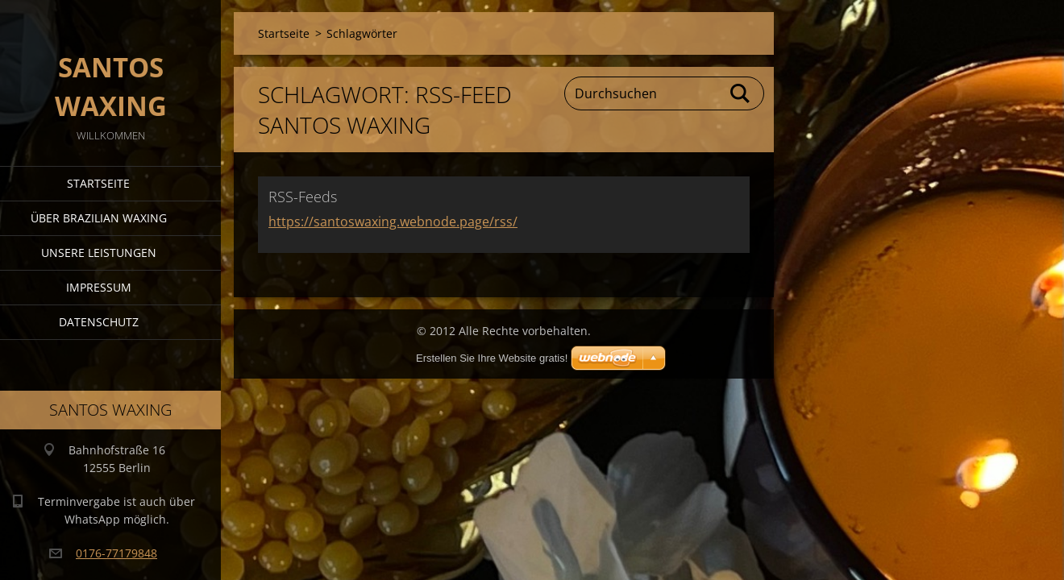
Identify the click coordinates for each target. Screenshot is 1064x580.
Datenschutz (99, 321)
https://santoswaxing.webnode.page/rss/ (392, 221)
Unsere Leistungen (98, 252)
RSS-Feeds (302, 196)
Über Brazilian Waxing (99, 218)
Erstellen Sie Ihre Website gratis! (491, 358)
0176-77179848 (116, 553)
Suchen (740, 93)
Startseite (98, 183)
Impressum (98, 287)
